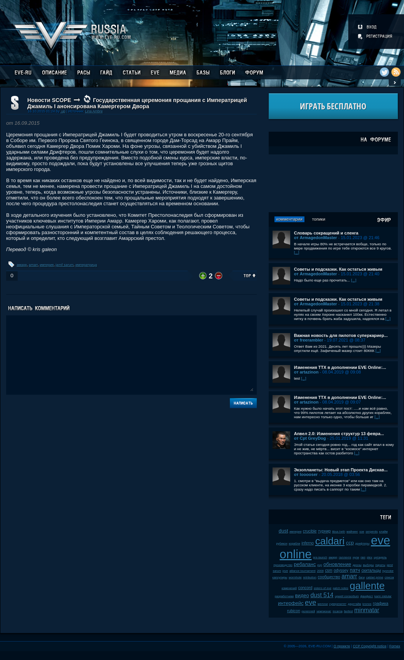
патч (355, 570)
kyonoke (388, 571)
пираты (380, 565)
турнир (324, 531)
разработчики (284, 596)
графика (380, 603)
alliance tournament (302, 571)
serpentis (372, 531)
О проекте (342, 646)
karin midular (383, 596)
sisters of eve (322, 588)
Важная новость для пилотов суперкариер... (341, 335)
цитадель (380, 557)
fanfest (348, 611)
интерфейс (290, 603)
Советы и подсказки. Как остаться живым (338, 269)
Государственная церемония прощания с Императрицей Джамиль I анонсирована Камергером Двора (137, 103)
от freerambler (308, 340)
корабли (294, 543)
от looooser (306, 474)
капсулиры (280, 577)
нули (355, 557)
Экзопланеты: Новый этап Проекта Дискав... (341, 469)
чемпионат (323, 611)
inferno (308, 543)
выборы (368, 565)
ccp (350, 543)
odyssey (341, 570)
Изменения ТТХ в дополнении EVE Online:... (340, 367)
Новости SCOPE (49, 100)
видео (302, 595)
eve (310, 602)
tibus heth (338, 531)
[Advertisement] (333, 183)
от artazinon (306, 372)
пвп (363, 557)
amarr (33, 265)
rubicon (293, 611)
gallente (367, 585)
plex (369, 557)
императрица (86, 265)
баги (362, 577)
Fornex (394, 646)
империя (46, 265)
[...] (296, 252)
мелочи (323, 604)
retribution (310, 577)
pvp (319, 565)
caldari (330, 541)
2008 (320, 571)
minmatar (366, 610)
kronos (366, 604)
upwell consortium (347, 596)
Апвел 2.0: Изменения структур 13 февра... (339, 433)
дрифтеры (362, 543)
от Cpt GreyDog (310, 438)
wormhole (295, 577)
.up (62, 111)
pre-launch (320, 557)
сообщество (329, 577)
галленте (345, 557)
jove (285, 571)
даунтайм (354, 604)
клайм (383, 531)
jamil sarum (65, 265)
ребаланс (305, 564)
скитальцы (371, 570)
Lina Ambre (94, 111)
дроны (356, 565)
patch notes (340, 588)
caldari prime (374, 577)
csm (329, 570)
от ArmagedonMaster (315, 237)
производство (282, 565)
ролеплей (308, 611)
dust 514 (322, 595)
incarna (338, 611)
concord (305, 588)
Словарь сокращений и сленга (326, 233)
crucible (310, 531)
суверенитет (338, 604)
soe (361, 531)
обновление (337, 564)
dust (283, 531)
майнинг (352, 531)
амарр (22, 265)
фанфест (366, 596)
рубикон (282, 543)
